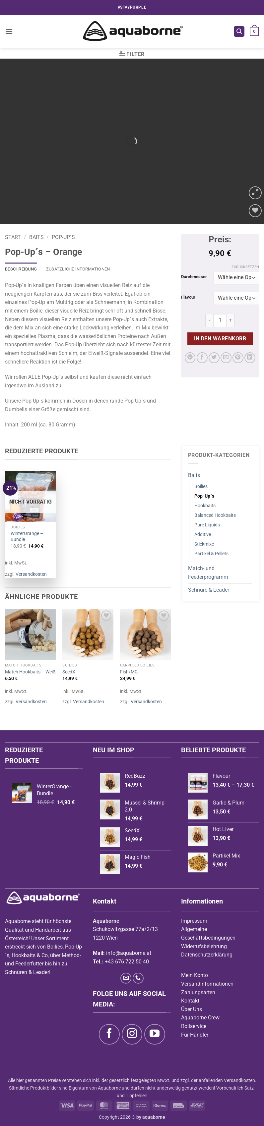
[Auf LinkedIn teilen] (249, 357)
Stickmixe (204, 544)
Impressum (194, 921)
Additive (202, 534)
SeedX (68, 672)
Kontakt (190, 1001)
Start (13, 237)
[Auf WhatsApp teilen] (190, 357)
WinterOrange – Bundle (27, 537)
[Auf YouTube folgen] (154, 1034)
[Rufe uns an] (138, 978)
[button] (9, 31)
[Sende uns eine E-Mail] (125, 978)
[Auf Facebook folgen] (109, 1034)
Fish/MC (129, 672)
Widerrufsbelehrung (204, 946)
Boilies (201, 486)
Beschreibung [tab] (21, 269)
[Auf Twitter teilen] (214, 357)
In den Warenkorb (220, 339)
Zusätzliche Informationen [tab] (78, 269)
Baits (36, 237)
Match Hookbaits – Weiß (30, 672)
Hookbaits (205, 506)
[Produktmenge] (220, 320)
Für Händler (194, 1035)
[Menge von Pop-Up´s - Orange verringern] (209, 320)
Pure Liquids (207, 525)
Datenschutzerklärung (206, 955)
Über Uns (191, 1009)
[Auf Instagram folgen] (132, 1034)
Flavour (188, 297)
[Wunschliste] (255, 210)
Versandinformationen (207, 984)
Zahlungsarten (198, 992)
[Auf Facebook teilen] (202, 357)
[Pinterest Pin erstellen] (237, 357)
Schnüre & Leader (208, 590)
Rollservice (193, 1026)
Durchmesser (194, 276)
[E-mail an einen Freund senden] (226, 357)
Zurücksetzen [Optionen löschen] (245, 267)
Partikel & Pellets (211, 554)
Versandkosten (31, 574)
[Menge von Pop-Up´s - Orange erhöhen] (230, 320)
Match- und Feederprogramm (208, 572)
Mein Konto (194, 975)
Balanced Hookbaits (215, 515)
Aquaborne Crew (200, 1017)
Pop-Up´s (63, 237)
